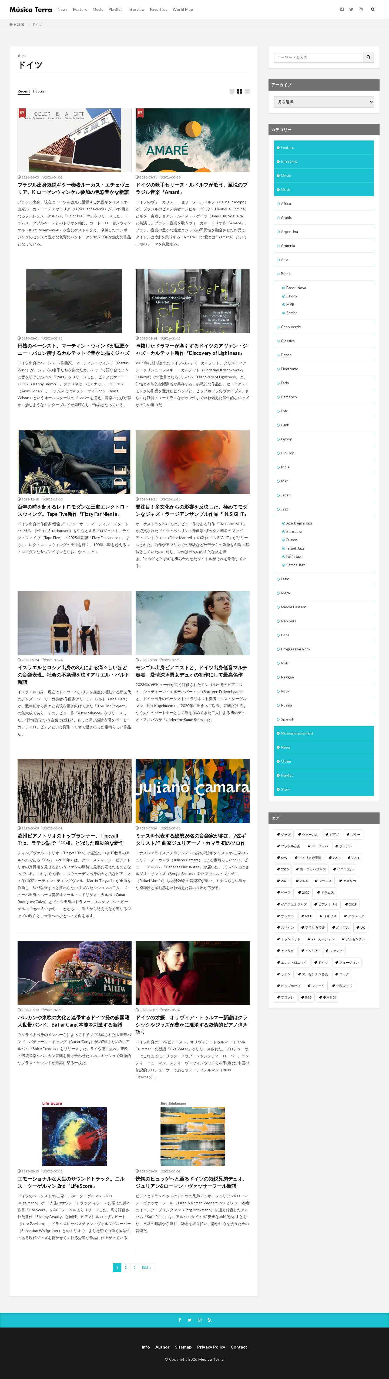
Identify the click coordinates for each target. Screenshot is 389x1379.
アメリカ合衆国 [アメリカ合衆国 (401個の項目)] (310, 858)
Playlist (115, 9)
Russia (286, 705)
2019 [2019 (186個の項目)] (353, 904)
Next (145, 1267)
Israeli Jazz (295, 548)
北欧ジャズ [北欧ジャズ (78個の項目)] (344, 986)
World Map (183, 9)
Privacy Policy (211, 1346)
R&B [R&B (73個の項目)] (308, 997)
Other (286, 761)
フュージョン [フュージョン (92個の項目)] (349, 963)
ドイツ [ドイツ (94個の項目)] (323, 963)
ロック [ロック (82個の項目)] (344, 974)
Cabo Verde (291, 326)
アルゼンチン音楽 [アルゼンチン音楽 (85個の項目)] (315, 974)
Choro (291, 296)
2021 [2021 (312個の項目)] (355, 858)
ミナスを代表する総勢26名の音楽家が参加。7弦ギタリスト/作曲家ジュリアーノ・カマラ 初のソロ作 (191, 839)
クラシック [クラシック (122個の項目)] (356, 916)
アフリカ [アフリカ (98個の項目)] (287, 951)
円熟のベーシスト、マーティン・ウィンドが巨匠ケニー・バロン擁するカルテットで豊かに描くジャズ (73, 349)
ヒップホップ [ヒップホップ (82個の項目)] (290, 986)
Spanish (287, 719)
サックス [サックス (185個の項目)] (287, 916)
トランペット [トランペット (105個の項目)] (290, 939)
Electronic (289, 368)
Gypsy (286, 439)
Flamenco (289, 397)
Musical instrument (297, 733)
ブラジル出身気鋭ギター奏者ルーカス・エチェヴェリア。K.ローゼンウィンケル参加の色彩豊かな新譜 (73, 188)
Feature (80, 9)
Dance (286, 354)
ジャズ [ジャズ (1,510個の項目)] (286, 834)
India (285, 467)
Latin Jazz (294, 556)
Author (162, 1346)
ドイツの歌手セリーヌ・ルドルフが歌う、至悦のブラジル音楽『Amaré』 (191, 188)
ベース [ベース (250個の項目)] (286, 892)
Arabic (286, 217)
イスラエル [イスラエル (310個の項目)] (345, 869)
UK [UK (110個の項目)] (362, 927)
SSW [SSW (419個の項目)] (284, 858)
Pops (285, 635)
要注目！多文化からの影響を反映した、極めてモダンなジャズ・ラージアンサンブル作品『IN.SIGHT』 (192, 510)
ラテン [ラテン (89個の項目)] (286, 974)
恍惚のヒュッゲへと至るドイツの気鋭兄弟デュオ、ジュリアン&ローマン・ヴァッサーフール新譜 (191, 1182)
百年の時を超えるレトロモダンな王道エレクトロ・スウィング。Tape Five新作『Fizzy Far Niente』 (73, 510)
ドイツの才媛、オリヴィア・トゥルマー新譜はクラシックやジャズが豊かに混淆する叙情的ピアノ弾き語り (191, 1024)
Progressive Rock (295, 649)
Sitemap (183, 1346)
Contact (239, 1346)
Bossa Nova (296, 287)
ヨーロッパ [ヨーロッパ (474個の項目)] (320, 846)
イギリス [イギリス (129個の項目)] (330, 916)
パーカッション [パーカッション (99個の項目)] (323, 939)
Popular (39, 91)
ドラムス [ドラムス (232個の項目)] (327, 892)
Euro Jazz (294, 531)
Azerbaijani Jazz (299, 523)
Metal (286, 593)
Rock (285, 691)
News (63, 9)
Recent (24, 91)
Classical (288, 340)
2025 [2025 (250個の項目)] (306, 892)
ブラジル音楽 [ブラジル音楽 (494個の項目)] (290, 846)
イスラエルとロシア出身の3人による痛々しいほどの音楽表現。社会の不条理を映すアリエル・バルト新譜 (73, 674)
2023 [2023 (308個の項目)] (285, 881)
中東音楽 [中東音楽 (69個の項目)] (329, 997)
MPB (290, 304)
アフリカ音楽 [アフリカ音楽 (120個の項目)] (315, 927)
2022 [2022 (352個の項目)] (336, 858)
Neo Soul (288, 621)
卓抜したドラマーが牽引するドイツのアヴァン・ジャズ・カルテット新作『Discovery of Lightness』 (191, 349)
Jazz (284, 509)
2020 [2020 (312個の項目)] (285, 869)
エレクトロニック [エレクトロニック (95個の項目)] (294, 963)
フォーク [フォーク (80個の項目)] (318, 986)
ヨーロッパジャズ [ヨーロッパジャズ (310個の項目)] (313, 869)
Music (98, 9)
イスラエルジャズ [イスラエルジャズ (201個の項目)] (294, 904)
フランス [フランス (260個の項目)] (325, 881)
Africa (286, 203)
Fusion (291, 539)
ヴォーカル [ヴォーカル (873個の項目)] (310, 834)
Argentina (289, 231)
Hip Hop (287, 453)
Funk (285, 425)
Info (146, 1346)
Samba (291, 312)
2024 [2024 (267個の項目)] (303, 881)
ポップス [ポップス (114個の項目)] (342, 927)
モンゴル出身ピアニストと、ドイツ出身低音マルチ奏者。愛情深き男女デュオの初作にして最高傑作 (191, 671)
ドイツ (37, 24)
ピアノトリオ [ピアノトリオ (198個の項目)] (328, 904)
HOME (19, 24)
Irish (285, 481)
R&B (285, 663)
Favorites (158, 9)
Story (285, 789)
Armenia (288, 245)
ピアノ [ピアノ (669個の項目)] (334, 834)
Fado (285, 382)
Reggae (287, 677)
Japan (286, 495)
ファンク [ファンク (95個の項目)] (336, 951)
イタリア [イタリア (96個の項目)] (311, 951)
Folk (284, 411)
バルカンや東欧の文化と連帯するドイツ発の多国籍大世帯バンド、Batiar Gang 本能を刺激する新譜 (73, 1021)
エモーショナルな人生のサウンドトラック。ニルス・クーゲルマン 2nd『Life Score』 (71, 1182)
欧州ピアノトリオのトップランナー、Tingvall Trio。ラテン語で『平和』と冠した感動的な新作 (71, 839)
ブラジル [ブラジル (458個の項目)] (345, 846)
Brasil (285, 273)
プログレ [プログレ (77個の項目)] (287, 997)
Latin (285, 579)
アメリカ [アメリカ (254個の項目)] (349, 881)
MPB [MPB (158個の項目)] (308, 916)
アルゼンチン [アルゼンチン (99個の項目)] (355, 939)
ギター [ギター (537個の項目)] (355, 834)
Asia (284, 259)
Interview (136, 9)
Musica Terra (210, 1359)
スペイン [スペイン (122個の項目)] (287, 927)
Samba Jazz (295, 564)
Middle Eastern (293, 607)
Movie (286, 175)
